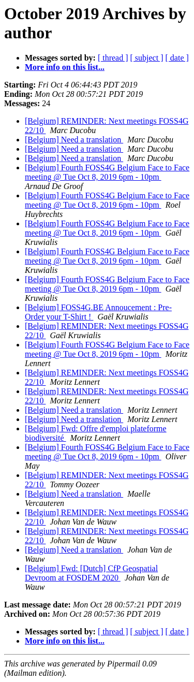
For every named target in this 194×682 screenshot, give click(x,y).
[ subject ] (146, 57)
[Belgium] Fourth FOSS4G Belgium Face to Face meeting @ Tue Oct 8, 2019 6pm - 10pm (107, 172)
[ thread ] (113, 57)
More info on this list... (65, 67)
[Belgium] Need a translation (74, 139)
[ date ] (177, 57)
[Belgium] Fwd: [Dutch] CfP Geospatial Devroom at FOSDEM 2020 (91, 573)
